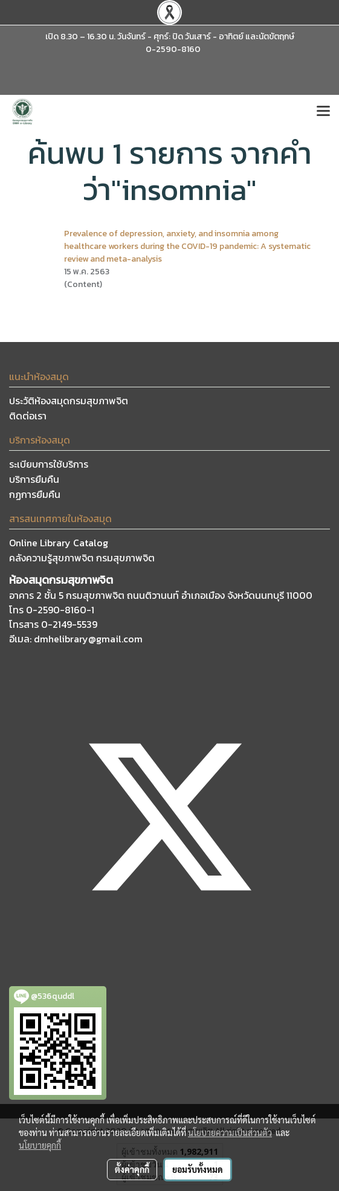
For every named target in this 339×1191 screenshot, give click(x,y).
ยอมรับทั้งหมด (197, 1169)
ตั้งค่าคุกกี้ (132, 1169)
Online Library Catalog (58, 542)
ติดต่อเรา (28, 415)
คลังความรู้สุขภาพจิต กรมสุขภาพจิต (82, 557)
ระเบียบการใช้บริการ (48, 464)
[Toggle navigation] (323, 111)
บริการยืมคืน (34, 479)
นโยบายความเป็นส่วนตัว (230, 1132)
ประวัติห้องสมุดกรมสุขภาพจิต (68, 400)
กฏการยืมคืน (34, 494)
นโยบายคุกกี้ (40, 1145)
